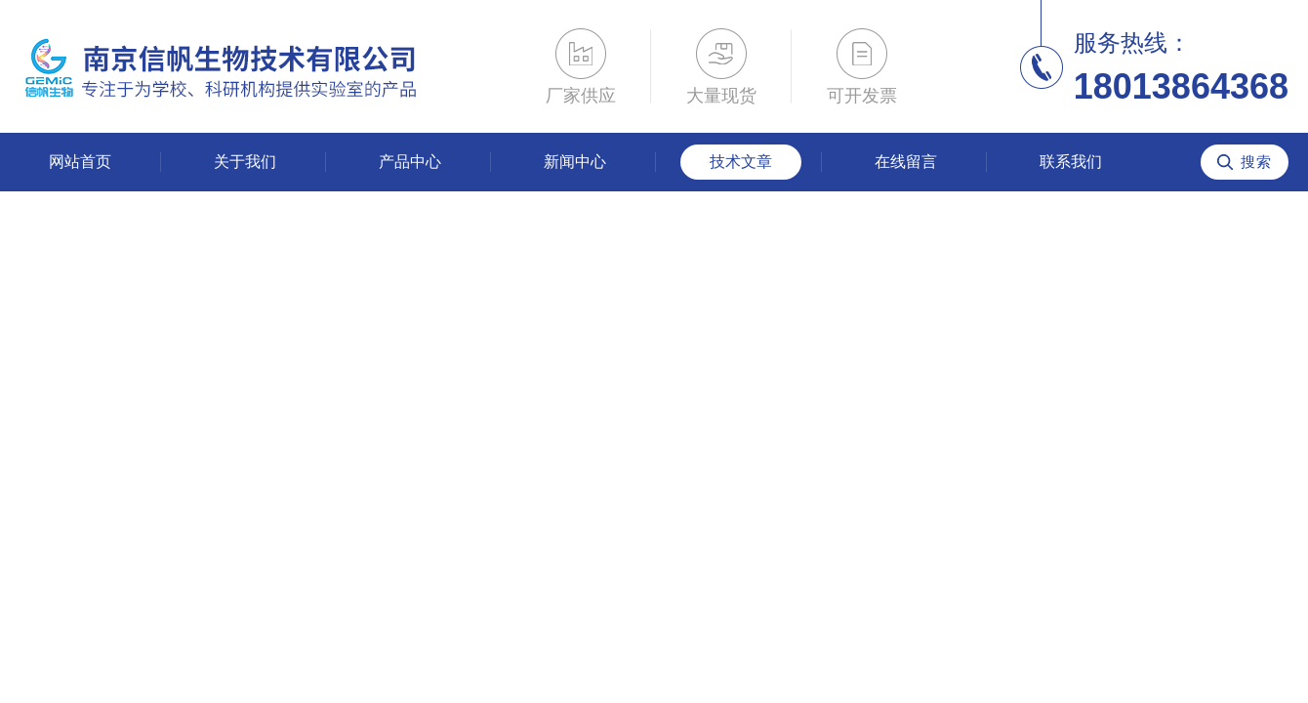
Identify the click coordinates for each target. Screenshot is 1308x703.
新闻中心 (575, 161)
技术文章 (741, 161)
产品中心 (410, 161)
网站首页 (80, 161)
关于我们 (245, 161)
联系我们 (1071, 161)
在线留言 (906, 161)
